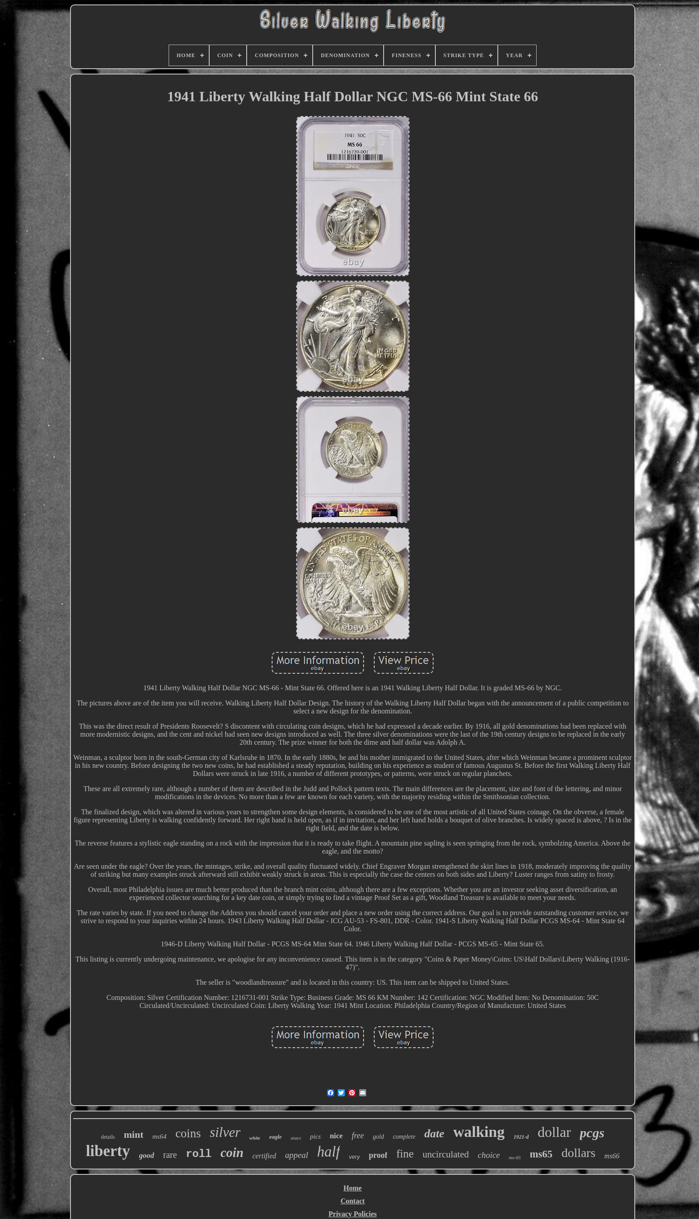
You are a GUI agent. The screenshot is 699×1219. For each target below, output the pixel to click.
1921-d (521, 1137)
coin (232, 1152)
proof (378, 1155)
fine (405, 1154)
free (358, 1135)
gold (378, 1136)
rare (170, 1155)
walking (479, 1132)
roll (199, 1154)
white (254, 1137)
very (354, 1156)
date (434, 1133)
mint (133, 1134)
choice (489, 1155)
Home (352, 1188)
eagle (275, 1136)
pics (315, 1136)
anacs (296, 1138)
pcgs (592, 1132)
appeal (296, 1155)
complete (404, 1136)
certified (264, 1156)
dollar (554, 1132)
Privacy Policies (353, 1214)
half (328, 1152)
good (146, 1155)
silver (225, 1132)
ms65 (541, 1154)
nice (336, 1136)
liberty (108, 1151)
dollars (579, 1153)
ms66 (612, 1156)
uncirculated (445, 1154)
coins (188, 1133)
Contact (352, 1201)
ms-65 (515, 1157)
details (108, 1137)
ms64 (159, 1136)
